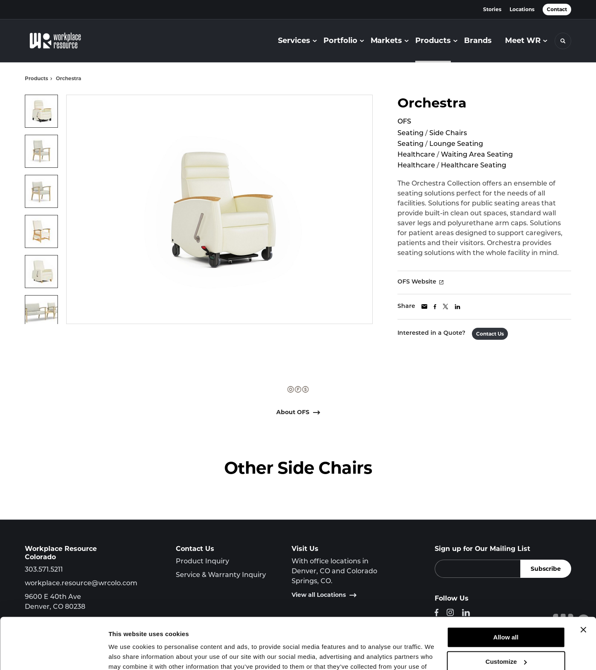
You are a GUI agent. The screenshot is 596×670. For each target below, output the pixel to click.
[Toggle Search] (563, 41)
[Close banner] (583, 584)
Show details (127, 653)
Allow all (506, 591)
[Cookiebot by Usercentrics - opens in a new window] (53, 654)
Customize (506, 615)
